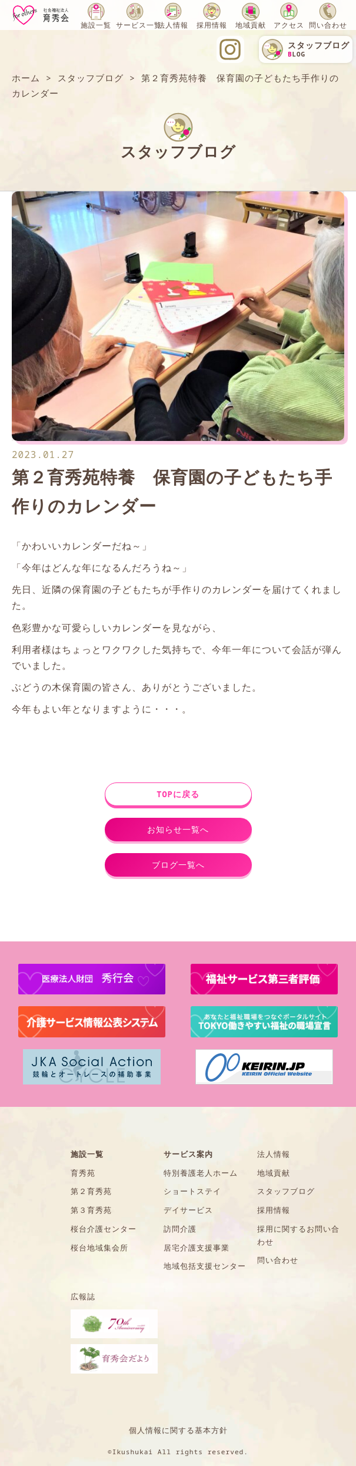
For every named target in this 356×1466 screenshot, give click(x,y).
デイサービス (188, 1210)
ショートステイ (192, 1191)
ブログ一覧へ (178, 864)
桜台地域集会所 (99, 1247)
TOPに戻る (178, 794)
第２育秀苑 (91, 1191)
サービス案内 (188, 1154)
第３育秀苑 (91, 1210)
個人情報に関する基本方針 (178, 1430)
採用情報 (212, 25)
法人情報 (173, 25)
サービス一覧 (139, 25)
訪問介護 (180, 1228)
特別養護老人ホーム (201, 1173)
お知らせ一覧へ (178, 829)
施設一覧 (96, 25)
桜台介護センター (104, 1228)
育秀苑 (83, 1173)
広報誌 (83, 1296)
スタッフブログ (286, 1191)
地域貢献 (250, 25)
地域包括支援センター (205, 1266)
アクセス (289, 25)
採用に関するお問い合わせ (298, 1235)
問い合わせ (328, 25)
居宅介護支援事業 (196, 1247)
